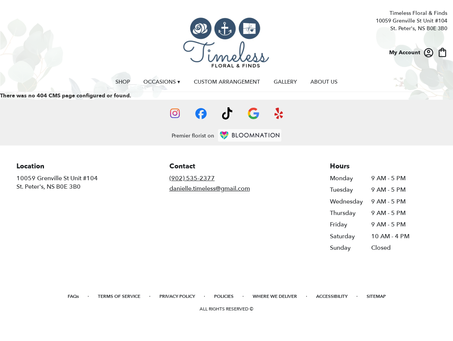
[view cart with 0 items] (442, 52)
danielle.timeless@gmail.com (209, 188)
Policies (224, 296)
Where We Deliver (275, 296)
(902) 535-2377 (192, 178)
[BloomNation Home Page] (249, 135)
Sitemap (376, 296)
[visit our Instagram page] (175, 113)
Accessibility (331, 296)
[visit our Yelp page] (279, 113)
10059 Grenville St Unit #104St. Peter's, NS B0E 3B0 (57, 182)
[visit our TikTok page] (227, 113)
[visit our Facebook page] (201, 113)
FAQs (73, 296)
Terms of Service (119, 296)
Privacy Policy (177, 296)
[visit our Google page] (253, 113)
